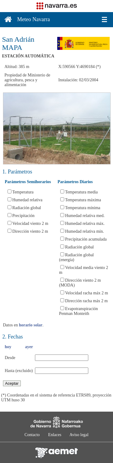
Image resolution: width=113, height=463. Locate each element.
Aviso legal (79, 434)
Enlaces (54, 434)
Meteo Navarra (33, 19)
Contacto (32, 434)
